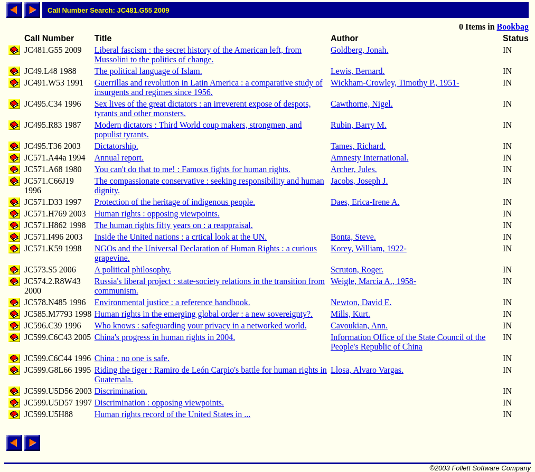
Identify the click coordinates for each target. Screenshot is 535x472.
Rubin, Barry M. (359, 124)
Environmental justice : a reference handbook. (172, 302)
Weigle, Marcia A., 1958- (373, 281)
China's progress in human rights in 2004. (165, 337)
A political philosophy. (133, 269)
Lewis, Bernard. (358, 71)
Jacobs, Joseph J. (359, 180)
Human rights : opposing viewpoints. (157, 213)
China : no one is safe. (132, 358)
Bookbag (513, 26)
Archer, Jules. (354, 169)
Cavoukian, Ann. (359, 325)
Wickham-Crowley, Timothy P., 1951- (395, 82)
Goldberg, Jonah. (359, 49)
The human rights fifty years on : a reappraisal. (174, 225)
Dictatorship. (116, 145)
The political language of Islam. (148, 71)
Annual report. (119, 157)
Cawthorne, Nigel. (362, 103)
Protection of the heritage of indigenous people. (175, 201)
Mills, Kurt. (350, 313)
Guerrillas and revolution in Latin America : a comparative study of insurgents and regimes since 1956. (209, 87)
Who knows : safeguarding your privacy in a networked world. (201, 325)
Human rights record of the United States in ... (173, 414)
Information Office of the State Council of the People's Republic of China (408, 342)
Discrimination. (121, 390)
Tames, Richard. (358, 145)
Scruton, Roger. (357, 269)
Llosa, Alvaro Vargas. (367, 369)
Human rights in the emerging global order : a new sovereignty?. (204, 313)
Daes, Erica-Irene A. (365, 201)
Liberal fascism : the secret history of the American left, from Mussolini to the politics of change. (198, 54)
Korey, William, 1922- (369, 248)
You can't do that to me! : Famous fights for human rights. (192, 169)
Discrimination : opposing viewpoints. (159, 402)
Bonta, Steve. (353, 236)
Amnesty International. (370, 157)
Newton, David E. (361, 302)
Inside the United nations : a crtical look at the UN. (181, 236)
